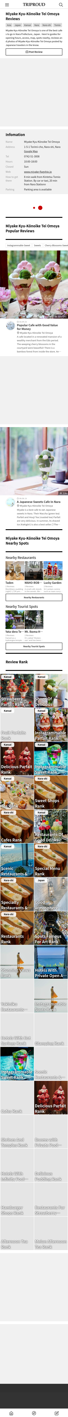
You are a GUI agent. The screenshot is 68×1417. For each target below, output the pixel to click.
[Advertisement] (34, 92)
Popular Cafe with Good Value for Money (39, 329)
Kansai (27, 24)
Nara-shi (47, 24)
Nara (36, 24)
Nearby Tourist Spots (34, 646)
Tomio (57, 24)
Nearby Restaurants (34, 597)
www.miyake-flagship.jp (38, 171)
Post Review (34, 52)
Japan (18, 24)
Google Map (31, 151)
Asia (9, 24)
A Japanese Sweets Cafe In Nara (39, 504)
